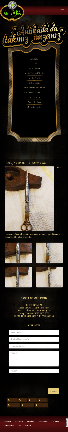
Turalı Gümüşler (34, 83)
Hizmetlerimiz (8, 425)
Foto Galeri (55, 421)
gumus (33, 400)
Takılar (34, 63)
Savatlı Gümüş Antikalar (34, 92)
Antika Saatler (34, 68)
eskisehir (13, 400)
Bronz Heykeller (34, 107)
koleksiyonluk (42, 405)
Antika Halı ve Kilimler (34, 73)
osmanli (43, 400)
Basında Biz (43, 421)
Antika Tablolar (34, 102)
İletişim (28, 425)
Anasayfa (7, 421)
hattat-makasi (14, 405)
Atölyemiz (31, 421)
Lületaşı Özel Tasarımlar (34, 88)
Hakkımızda (19, 421)
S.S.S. (20, 425)
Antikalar (34, 59)
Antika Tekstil (34, 78)
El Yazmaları (34, 97)
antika (23, 400)
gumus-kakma (28, 405)
